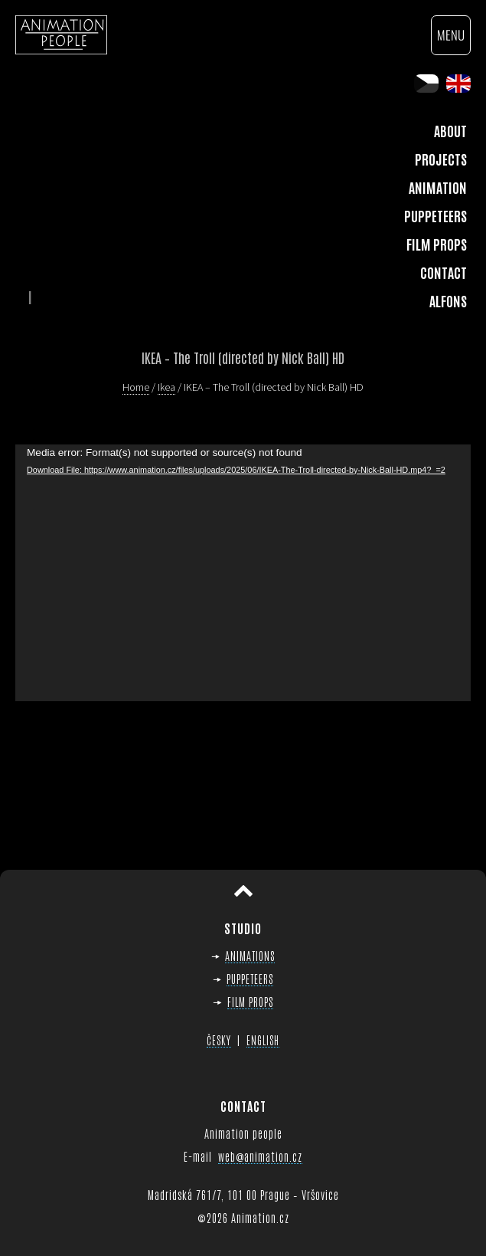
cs (426, 83)
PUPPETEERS (250, 978)
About (450, 130)
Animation (438, 187)
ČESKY (219, 1040)
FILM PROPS (250, 1001)
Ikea (166, 387)
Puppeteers (435, 215)
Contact (443, 272)
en (458, 83)
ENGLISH (262, 1040)
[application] (243, 572)
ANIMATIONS (250, 955)
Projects (441, 158)
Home (135, 387)
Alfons (448, 300)
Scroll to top (243, 891)
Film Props (436, 243)
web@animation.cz (260, 1156)
